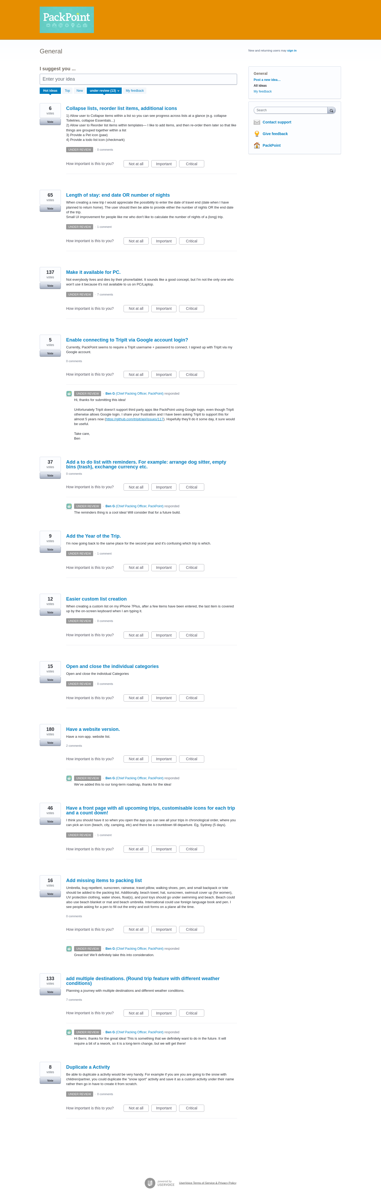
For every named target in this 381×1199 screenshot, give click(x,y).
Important (166, 165)
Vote (50, 121)
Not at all (139, 165)
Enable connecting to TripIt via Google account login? (127, 340)
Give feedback (275, 134)
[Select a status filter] (104, 91)
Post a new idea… (267, 80)
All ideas (260, 85)
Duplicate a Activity (88, 1067)
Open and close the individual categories (112, 666)
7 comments (105, 294)
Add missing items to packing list (104, 880)
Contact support (277, 122)
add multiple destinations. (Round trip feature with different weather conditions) (143, 981)
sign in (292, 50)
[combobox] (292, 110)
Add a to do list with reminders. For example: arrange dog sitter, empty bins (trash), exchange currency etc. (146, 464)
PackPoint (272, 145)
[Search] (331, 110)
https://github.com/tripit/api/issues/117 (135, 419)
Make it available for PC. (93, 272)
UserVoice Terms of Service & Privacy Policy (208, 1182)
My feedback (135, 91)
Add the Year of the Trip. (93, 536)
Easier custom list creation (96, 599)
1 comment (104, 226)
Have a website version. (93, 729)
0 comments (105, 149)
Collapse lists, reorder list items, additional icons (121, 108)
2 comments (74, 745)
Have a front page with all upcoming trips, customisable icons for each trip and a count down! (150, 810)
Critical (195, 165)
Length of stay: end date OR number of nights (118, 195)
